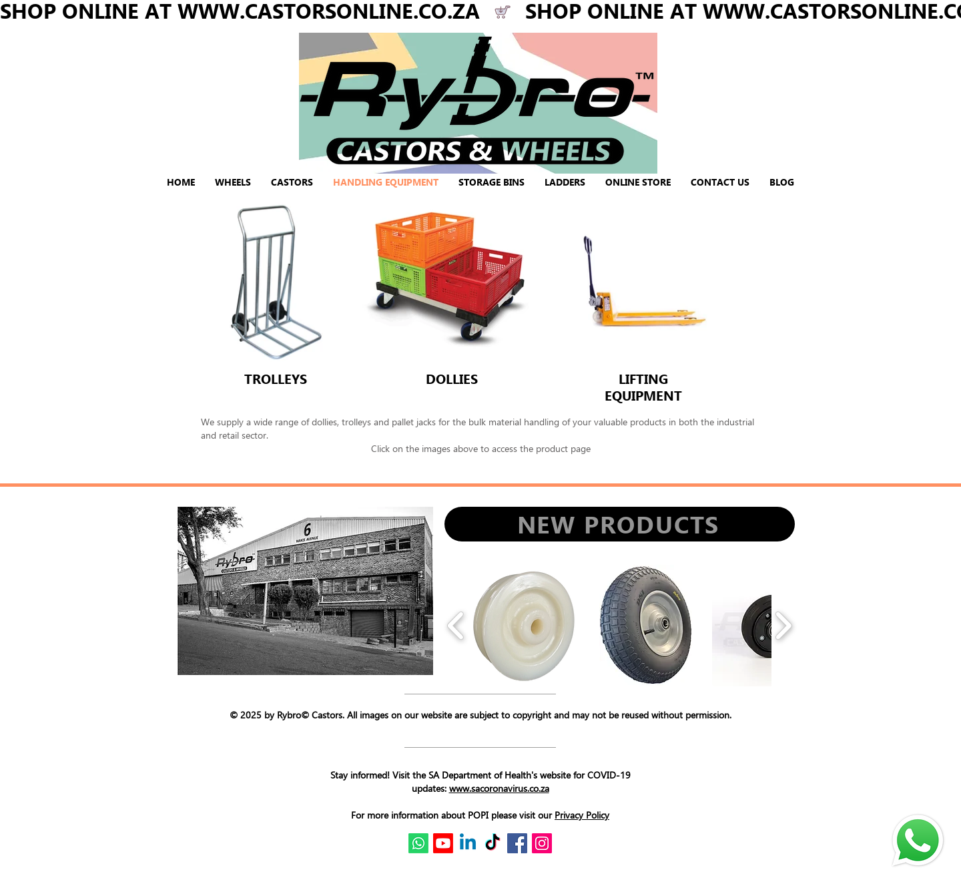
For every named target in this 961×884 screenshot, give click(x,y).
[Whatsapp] (418, 843)
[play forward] (783, 625)
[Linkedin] (468, 843)
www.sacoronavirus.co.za (499, 788)
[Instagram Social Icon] (542, 843)
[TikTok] (493, 843)
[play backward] (456, 625)
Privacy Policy (582, 815)
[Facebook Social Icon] (517, 843)
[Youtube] (443, 843)
